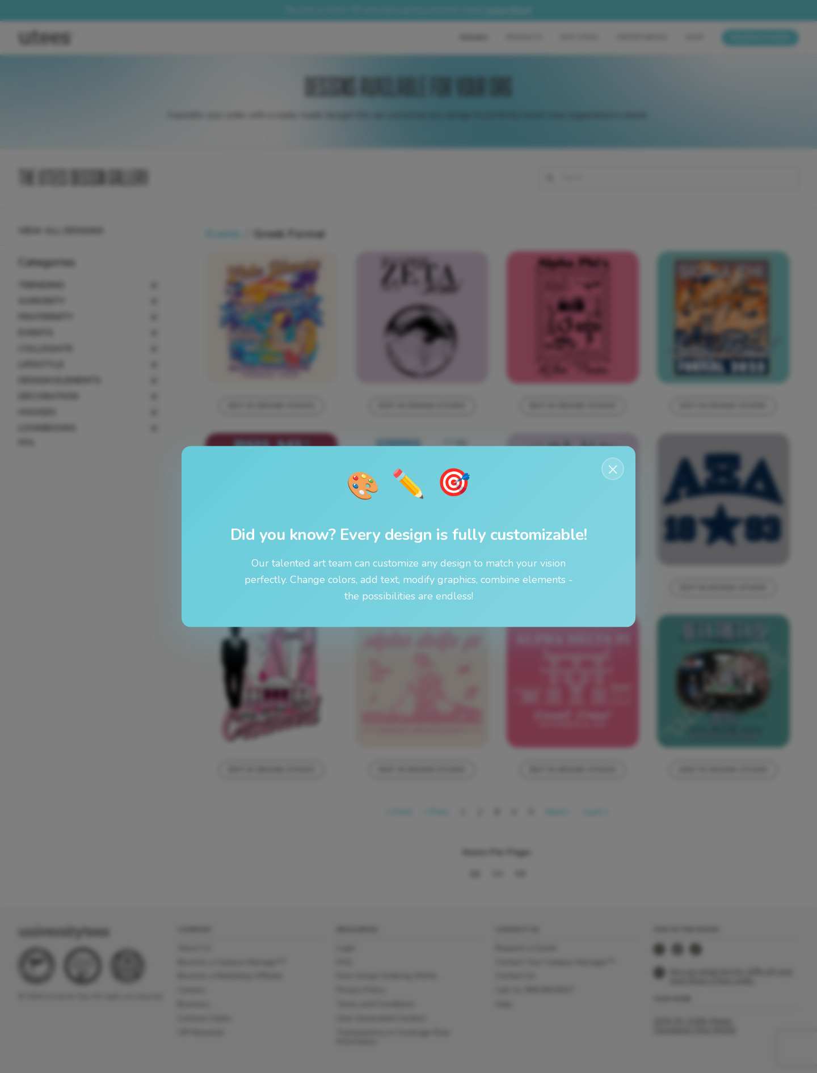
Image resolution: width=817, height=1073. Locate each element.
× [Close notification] (613, 469)
